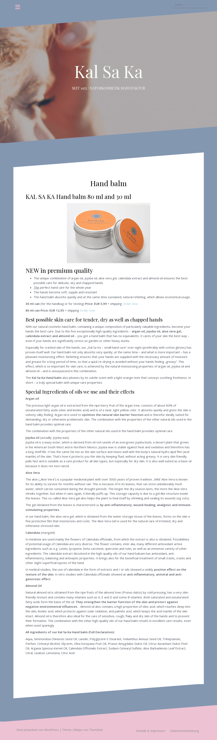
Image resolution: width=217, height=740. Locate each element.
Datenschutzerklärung (184, 731)
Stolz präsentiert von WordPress (37, 730)
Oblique (78, 730)
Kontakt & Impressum (150, 731)
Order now (130, 304)
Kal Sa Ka (108, 71)
